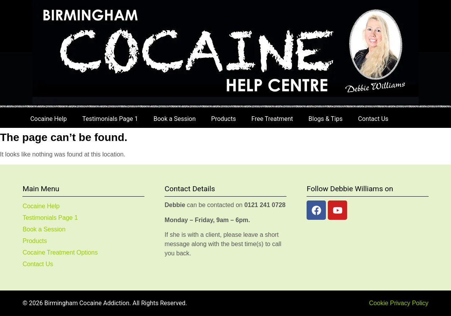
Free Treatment (272, 118)
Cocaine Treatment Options (60, 252)
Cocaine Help (48, 118)
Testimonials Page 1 (110, 118)
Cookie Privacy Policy (399, 303)
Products (223, 118)
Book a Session (174, 118)
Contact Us (373, 118)
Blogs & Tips (325, 118)
